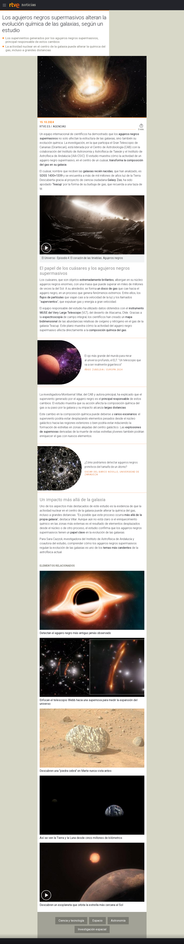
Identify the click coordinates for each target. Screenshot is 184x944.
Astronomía (118, 920)
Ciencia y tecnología (71, 920)
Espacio (97, 920)
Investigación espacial (92, 929)
